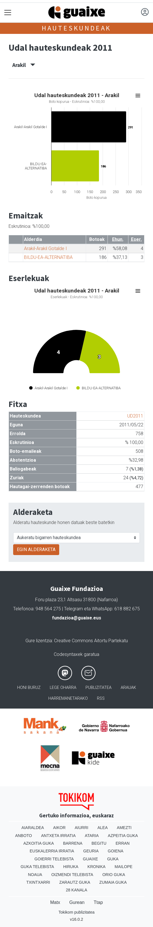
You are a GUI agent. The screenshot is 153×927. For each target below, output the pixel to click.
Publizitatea (99, 687)
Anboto (23, 835)
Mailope (123, 866)
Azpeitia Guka (123, 835)
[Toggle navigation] (8, 13)
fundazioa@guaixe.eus (76, 618)
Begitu (99, 843)
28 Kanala (76, 890)
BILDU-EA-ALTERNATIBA (48, 257)
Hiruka (70, 866)
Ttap (98, 902)
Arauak (128, 687)
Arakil (23, 65)
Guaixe (90, 859)
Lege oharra (63, 687)
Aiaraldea (32, 827)
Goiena (115, 851)
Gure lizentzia (38, 640)
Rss (101, 698)
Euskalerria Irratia (52, 851)
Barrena (72, 843)
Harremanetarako (68, 698)
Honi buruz (29, 687)
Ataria (92, 835)
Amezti (124, 827)
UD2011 (135, 416)
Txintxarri (38, 882)
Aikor (59, 827)
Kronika (97, 866)
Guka (113, 859)
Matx (55, 902)
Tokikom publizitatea (76, 912)
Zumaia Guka (113, 882)
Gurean (76, 902)
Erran (123, 843)
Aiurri (81, 827)
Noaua (35, 874)
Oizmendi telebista (72, 874)
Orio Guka (113, 874)
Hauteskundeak (76, 28)
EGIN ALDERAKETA (36, 549)
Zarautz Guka (74, 882)
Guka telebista (37, 866)
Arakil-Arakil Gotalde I (45, 248)
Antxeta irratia (58, 835)
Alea (103, 827)
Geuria (91, 851)
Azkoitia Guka (38, 843)
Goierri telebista (54, 859)
